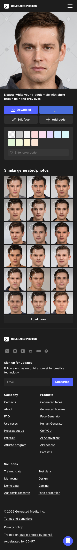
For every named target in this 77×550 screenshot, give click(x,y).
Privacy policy (13, 527)
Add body (56, 119)
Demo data (11, 485)
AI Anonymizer (50, 437)
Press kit (9, 437)
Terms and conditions (18, 518)
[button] (68, 541)
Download (21, 109)
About (8, 409)
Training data (13, 471)
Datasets (46, 452)
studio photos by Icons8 (36, 534)
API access (47, 445)
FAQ (7, 416)
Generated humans (53, 409)
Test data (45, 471)
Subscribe (62, 381)
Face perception (49, 492)
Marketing (11, 478)
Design (43, 478)
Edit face (20, 119)
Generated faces (51, 402)
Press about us (14, 430)
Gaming (44, 485)
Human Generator (52, 423)
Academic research (17, 492)
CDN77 (30, 541)
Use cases (11, 423)
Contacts (10, 402)
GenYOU (46, 430)
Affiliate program (15, 445)
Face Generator (50, 416)
